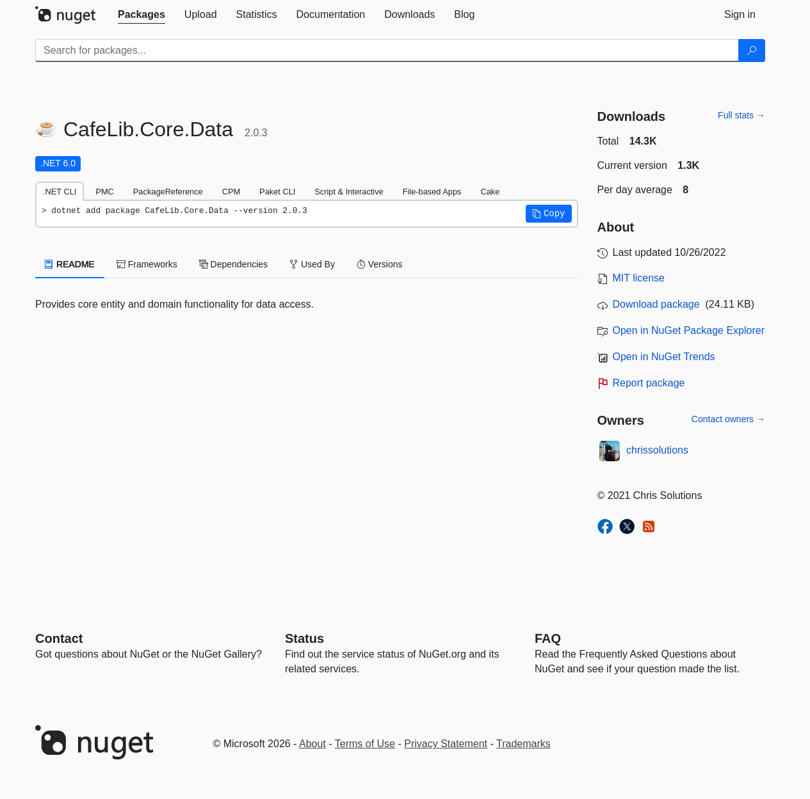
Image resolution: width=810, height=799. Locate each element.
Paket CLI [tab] (277, 191)
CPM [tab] (231, 191)
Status (304, 638)
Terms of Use (365, 743)
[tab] (141, 15)
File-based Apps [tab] (432, 191)
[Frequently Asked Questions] (548, 638)
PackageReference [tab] (168, 191)
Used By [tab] (312, 264)
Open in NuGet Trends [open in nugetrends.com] (664, 356)
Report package (649, 382)
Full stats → (741, 115)
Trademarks (523, 743)
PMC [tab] (104, 191)
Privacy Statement (445, 743)
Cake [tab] (489, 191)
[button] (549, 214)
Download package (656, 304)
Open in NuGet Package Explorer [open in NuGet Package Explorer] (689, 330)
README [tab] (70, 264)
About (312, 743)
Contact (59, 638)
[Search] (751, 50)
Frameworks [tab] (147, 264)
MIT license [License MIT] (639, 278)
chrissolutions (657, 450)
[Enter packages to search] (387, 50)
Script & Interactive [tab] (348, 191)
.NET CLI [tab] (59, 191)
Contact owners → (728, 419)
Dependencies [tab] (233, 264)
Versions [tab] (380, 264)
